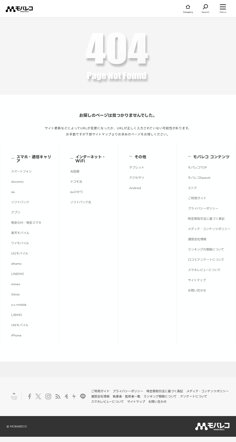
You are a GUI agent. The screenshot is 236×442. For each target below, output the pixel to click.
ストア (192, 187)
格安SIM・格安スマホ (26, 222)
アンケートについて (193, 396)
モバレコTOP (197, 167)
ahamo (16, 263)
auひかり (76, 191)
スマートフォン (21, 171)
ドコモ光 (76, 181)
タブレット (136, 167)
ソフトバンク (20, 202)
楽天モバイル (20, 232)
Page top (14, 398)
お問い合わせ (197, 290)
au (13, 191)
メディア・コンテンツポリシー (209, 228)
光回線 (74, 171)
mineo (15, 284)
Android (135, 187)
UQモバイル (19, 253)
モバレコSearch (199, 177)
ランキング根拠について (160, 396)
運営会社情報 (197, 239)
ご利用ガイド (197, 198)
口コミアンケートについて (206, 259)
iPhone (16, 335)
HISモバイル (19, 325)
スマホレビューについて (204, 269)
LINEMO (17, 273)
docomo (17, 181)
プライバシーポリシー (203, 208)
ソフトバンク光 (80, 202)
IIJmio (15, 294)
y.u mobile (18, 304)
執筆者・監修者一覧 (126, 396)
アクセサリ (136, 177)
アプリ (15, 212)
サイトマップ (197, 280)
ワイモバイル (20, 243)
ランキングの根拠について (206, 249)
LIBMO (16, 314)
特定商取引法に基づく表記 (206, 218)
